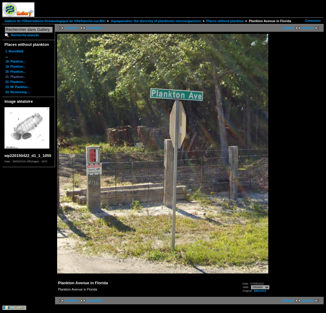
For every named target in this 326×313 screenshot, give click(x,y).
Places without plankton (225, 21)
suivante (287, 28)
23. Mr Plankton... (17, 87)
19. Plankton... (15, 66)
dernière (307, 28)
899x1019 (260, 290)
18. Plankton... (15, 61)
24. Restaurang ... (17, 92)
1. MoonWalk (14, 51)
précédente (95, 28)
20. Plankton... (15, 71)
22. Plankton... (15, 82)
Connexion (313, 20)
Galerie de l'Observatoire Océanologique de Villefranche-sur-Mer (55, 21)
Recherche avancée (25, 35)
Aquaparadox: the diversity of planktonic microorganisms (156, 21)
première (71, 28)
